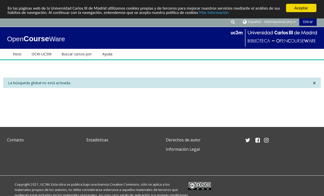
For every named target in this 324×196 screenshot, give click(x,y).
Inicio (17, 54)
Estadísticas (97, 140)
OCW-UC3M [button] (41, 54)
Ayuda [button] (107, 54)
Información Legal (183, 149)
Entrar (308, 21)
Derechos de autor (183, 140)
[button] (232, 21)
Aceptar (301, 8)
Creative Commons (124, 184)
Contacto (15, 140)
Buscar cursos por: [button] (77, 54)
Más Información (214, 12)
